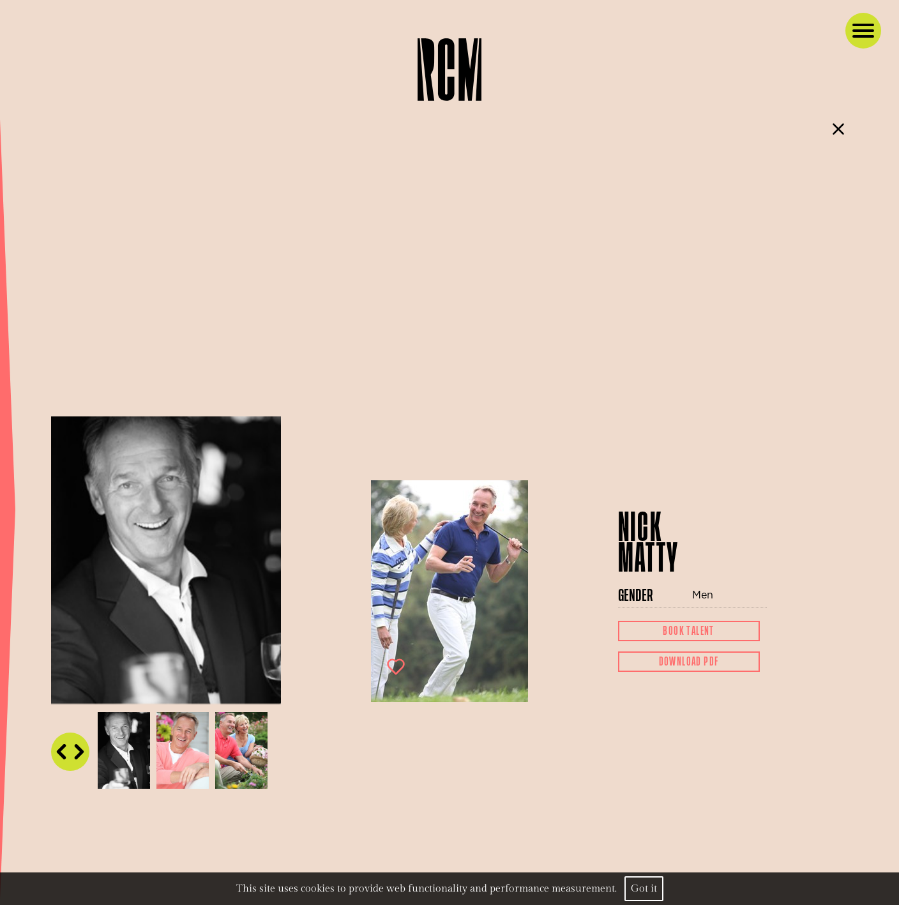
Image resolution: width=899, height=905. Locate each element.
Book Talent (688, 631)
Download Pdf (689, 661)
